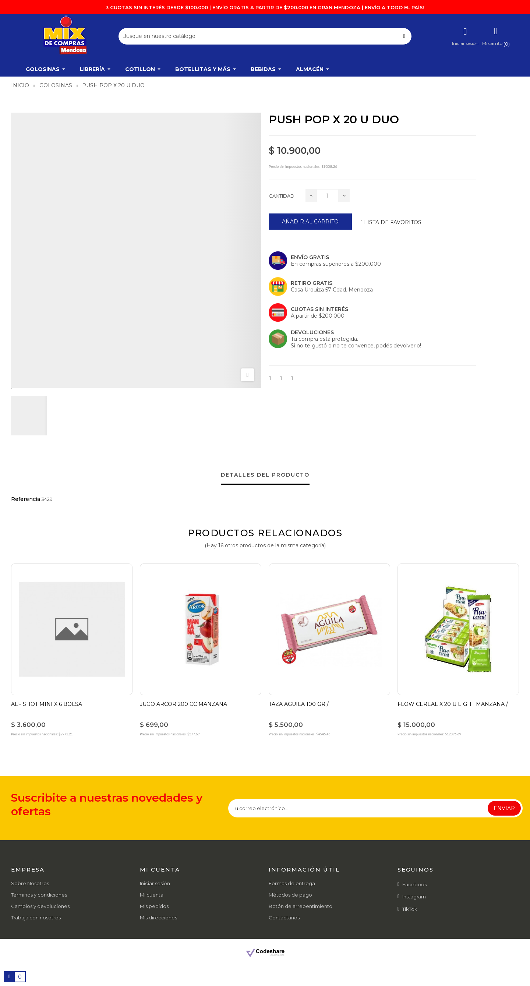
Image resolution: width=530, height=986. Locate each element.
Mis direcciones (158, 917)
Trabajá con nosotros (36, 917)
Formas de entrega (292, 883)
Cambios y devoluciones (40, 906)
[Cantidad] (328, 195)
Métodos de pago (290, 895)
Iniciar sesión (155, 883)
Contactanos (284, 917)
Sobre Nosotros (30, 883)
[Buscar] (265, 36)
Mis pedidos (154, 906)
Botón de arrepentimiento (300, 906)
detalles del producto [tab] (265, 474)
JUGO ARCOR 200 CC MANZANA (183, 704)
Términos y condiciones (39, 895)
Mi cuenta (151, 895)
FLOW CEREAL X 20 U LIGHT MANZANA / (453, 704)
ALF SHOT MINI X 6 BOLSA (46, 704)
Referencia (25, 499)
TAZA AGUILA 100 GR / (299, 704)
